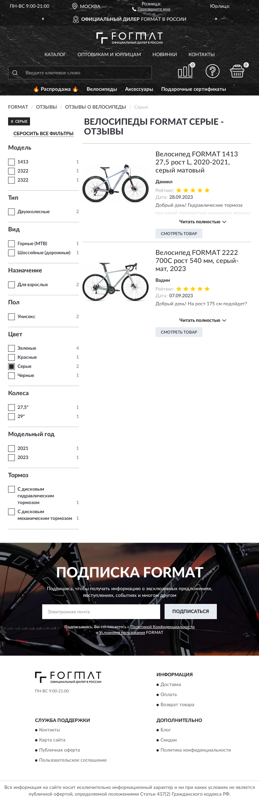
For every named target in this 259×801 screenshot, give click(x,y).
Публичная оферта (59, 750)
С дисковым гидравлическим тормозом (36, 496)
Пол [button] (14, 303)
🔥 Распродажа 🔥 (56, 89)
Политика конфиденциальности (196, 750)
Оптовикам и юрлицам (109, 54)
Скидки (169, 740)
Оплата (169, 694)
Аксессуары (139, 89)
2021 (23, 448)
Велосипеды (102, 89)
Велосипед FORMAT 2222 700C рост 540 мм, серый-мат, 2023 (196, 261)
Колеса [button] (18, 393)
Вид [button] (14, 230)
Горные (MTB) (32, 243)
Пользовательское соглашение (73, 760)
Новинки (164, 54)
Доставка (171, 684)
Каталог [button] (55, 54)
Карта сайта (52, 740)
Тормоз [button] (18, 475)
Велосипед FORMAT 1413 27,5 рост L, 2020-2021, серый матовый (196, 162)
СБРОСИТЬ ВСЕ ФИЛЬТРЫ (43, 133)
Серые (24, 366)
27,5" (23, 407)
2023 (23, 457)
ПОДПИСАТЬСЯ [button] (190, 611)
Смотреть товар (179, 234)
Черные (26, 375)
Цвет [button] (15, 335)
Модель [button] (19, 148)
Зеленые (27, 348)
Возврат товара (177, 704)
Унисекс (26, 316)
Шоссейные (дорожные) (44, 253)
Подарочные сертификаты (193, 89)
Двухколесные (34, 211)
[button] (151, 9)
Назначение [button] (25, 271)
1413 (23, 162)
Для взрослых (33, 284)
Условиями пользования (122, 633)
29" (21, 416)
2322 (23, 171)
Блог (166, 730)
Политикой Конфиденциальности (163, 627)
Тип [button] (13, 198)
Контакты (202, 54)
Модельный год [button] (31, 434)
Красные (27, 357)
